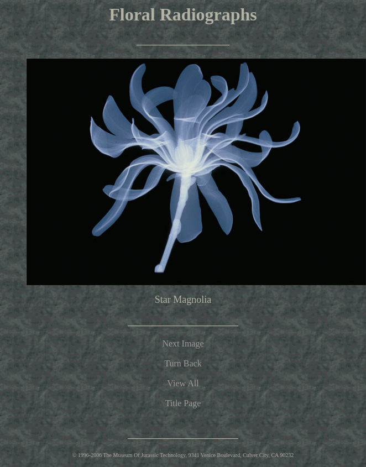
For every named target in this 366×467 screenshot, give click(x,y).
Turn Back (182, 363)
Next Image (182, 343)
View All (182, 383)
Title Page (183, 403)
